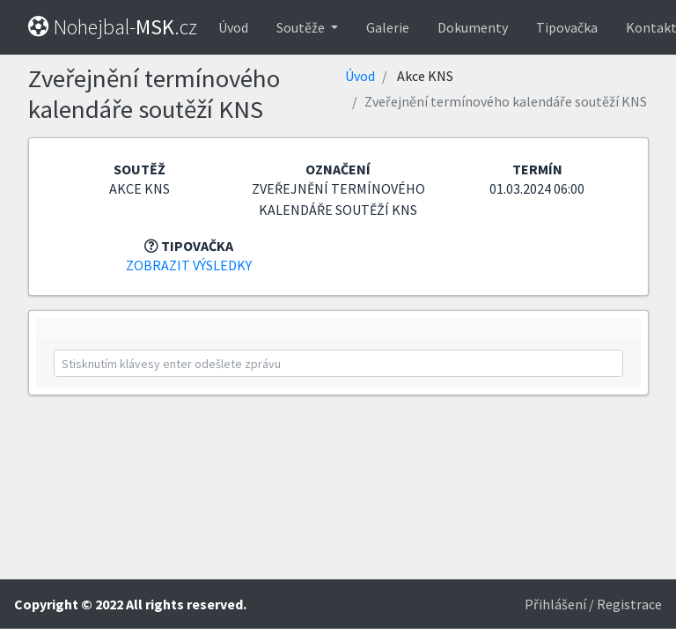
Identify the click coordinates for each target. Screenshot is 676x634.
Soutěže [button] (301, 27)
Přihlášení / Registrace (593, 604)
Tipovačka (567, 27)
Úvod (233, 27)
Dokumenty (472, 27)
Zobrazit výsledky (189, 265)
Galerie (387, 27)
